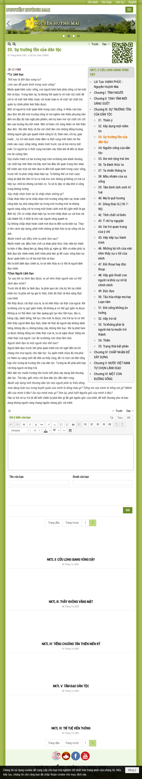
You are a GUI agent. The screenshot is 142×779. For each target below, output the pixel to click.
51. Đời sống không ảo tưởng (113, 310)
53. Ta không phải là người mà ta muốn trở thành (112, 329)
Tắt (111, 417)
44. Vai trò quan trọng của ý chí (112, 229)
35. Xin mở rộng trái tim (113, 159)
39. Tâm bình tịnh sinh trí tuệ (114, 189)
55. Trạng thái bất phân (113, 346)
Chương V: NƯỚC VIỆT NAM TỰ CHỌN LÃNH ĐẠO (112, 365)
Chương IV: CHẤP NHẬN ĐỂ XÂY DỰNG (112, 354)
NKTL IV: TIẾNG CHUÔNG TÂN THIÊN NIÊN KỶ (71, 644)
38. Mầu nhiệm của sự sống (112, 178)
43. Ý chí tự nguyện (111, 221)
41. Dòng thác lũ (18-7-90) (113, 206)
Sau (104, 44)
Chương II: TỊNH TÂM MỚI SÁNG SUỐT (110, 101)
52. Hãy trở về (107, 319)
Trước (95, 44)
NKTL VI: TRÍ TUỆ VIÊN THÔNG (70, 728)
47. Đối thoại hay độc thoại (112, 266)
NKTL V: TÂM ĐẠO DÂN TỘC (71, 686)
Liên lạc (120, 2)
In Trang (9, 411)
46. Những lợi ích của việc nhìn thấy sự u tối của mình (115, 253)
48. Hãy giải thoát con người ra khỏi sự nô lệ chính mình (112, 280)
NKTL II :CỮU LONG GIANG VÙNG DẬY (71, 559)
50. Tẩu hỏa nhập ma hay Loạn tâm (114, 299)
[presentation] (37, 496)
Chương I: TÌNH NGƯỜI (108, 92)
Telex (120, 417)
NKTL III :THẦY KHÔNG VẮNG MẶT (71, 602)
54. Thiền (104, 340)
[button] (129, 9)
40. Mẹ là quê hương (111, 198)
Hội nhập (107, 2)
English (132, 2)
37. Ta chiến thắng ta (112, 170)
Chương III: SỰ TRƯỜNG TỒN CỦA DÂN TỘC (112, 111)
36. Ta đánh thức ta (111, 165)
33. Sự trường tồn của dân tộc (112, 139)
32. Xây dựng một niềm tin (113, 128)
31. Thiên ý (105, 120)
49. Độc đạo (106, 291)
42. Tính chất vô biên (112, 215)
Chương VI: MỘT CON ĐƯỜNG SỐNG (108, 376)
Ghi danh (93, 2)
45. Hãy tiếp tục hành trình (112, 240)
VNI (128, 417)
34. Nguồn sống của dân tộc (114, 150)
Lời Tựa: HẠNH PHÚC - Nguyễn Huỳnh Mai (108, 84)
